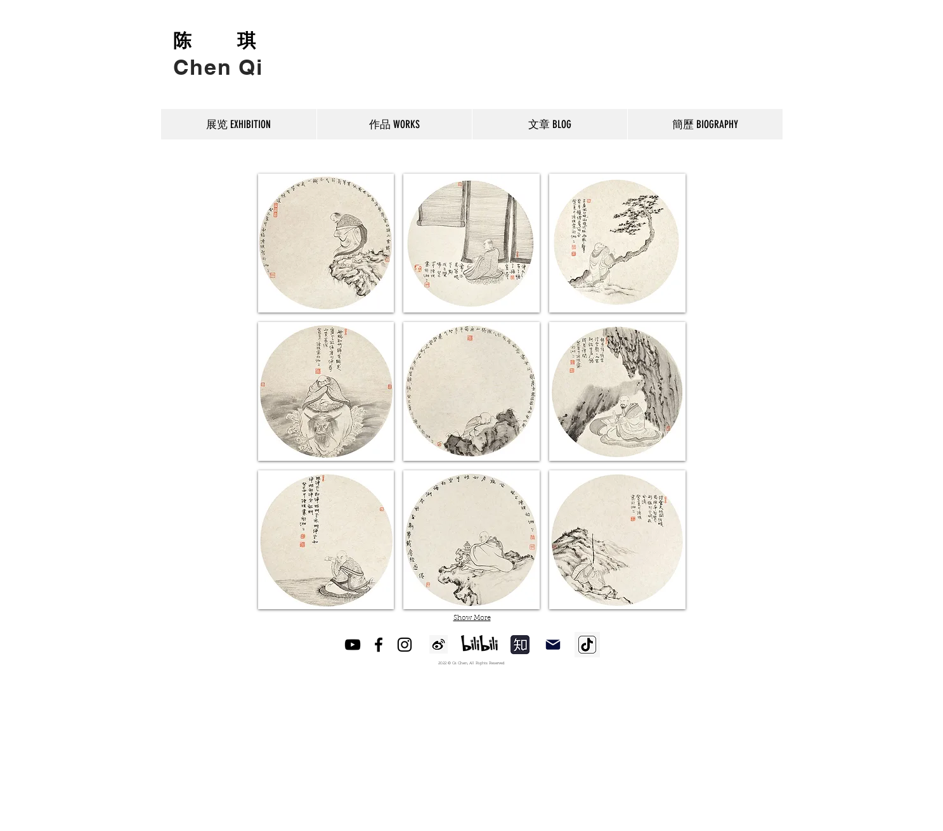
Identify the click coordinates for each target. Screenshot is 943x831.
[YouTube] (352, 644)
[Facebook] (378, 644)
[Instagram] (404, 644)
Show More (472, 618)
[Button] (219, 55)
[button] (326, 243)
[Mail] (553, 644)
